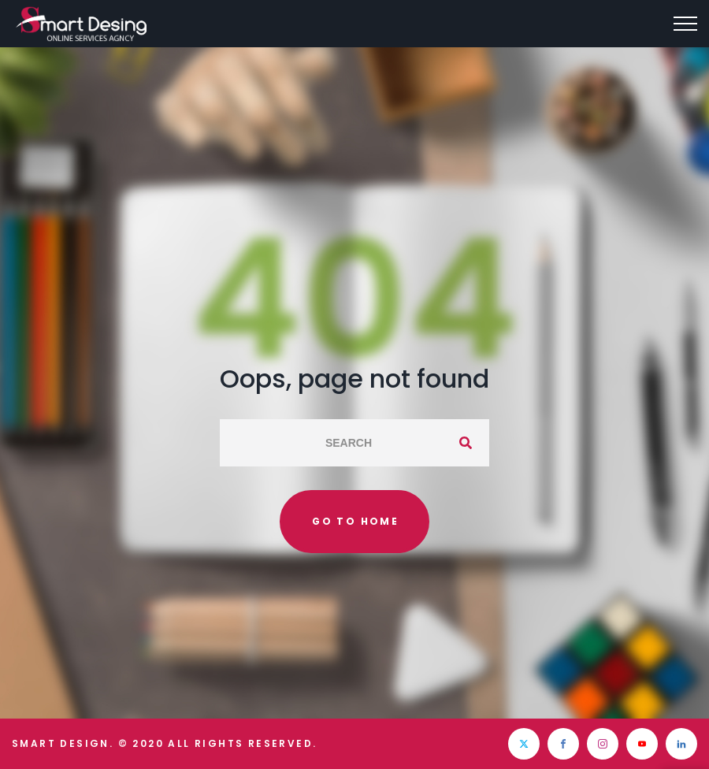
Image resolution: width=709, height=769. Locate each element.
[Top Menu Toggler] (685, 23)
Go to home (355, 521)
